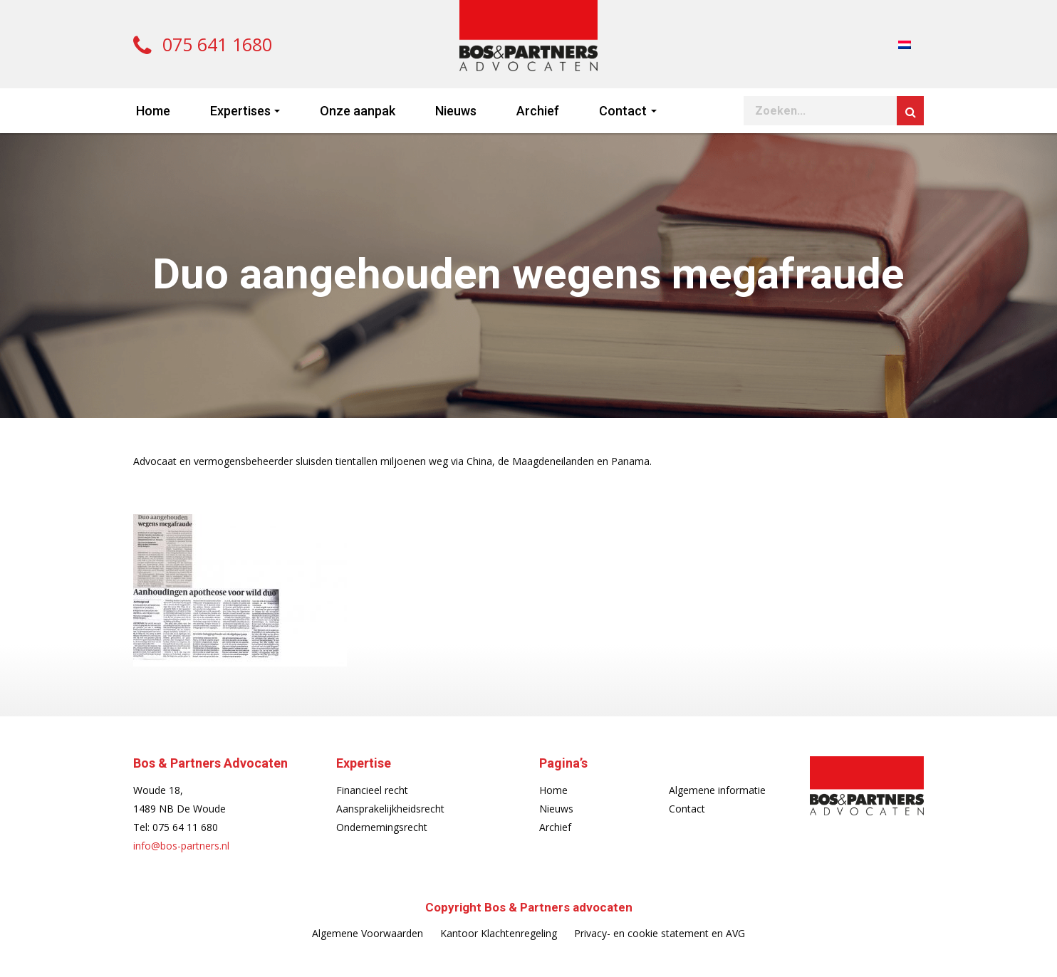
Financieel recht (372, 790)
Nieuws (456, 110)
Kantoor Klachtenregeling (498, 933)
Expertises (240, 110)
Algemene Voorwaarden (367, 933)
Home (153, 110)
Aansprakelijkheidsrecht (390, 808)
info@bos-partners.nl (181, 845)
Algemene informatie (717, 790)
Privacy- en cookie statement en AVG (659, 933)
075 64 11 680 (185, 827)
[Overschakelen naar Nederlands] (904, 44)
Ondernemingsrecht (381, 827)
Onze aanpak (357, 110)
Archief (537, 110)
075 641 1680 (202, 44)
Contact (623, 110)
